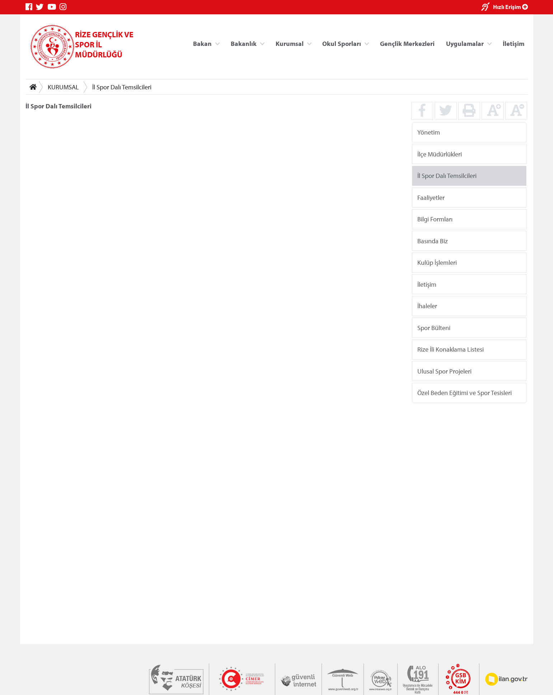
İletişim (513, 43)
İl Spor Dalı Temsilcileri (121, 87)
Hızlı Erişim (510, 6)
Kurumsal (289, 43)
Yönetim (428, 132)
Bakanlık (244, 43)
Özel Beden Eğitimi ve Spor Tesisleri (464, 393)
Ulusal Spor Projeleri (444, 371)
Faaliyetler (430, 197)
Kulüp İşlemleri (436, 262)
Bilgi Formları (434, 219)
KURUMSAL (63, 87)
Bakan (202, 43)
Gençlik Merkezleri (407, 43)
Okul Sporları (341, 43)
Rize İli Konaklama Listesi (450, 349)
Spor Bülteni (433, 327)
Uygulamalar (465, 43)
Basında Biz (432, 240)
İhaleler (427, 306)
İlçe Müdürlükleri (439, 154)
